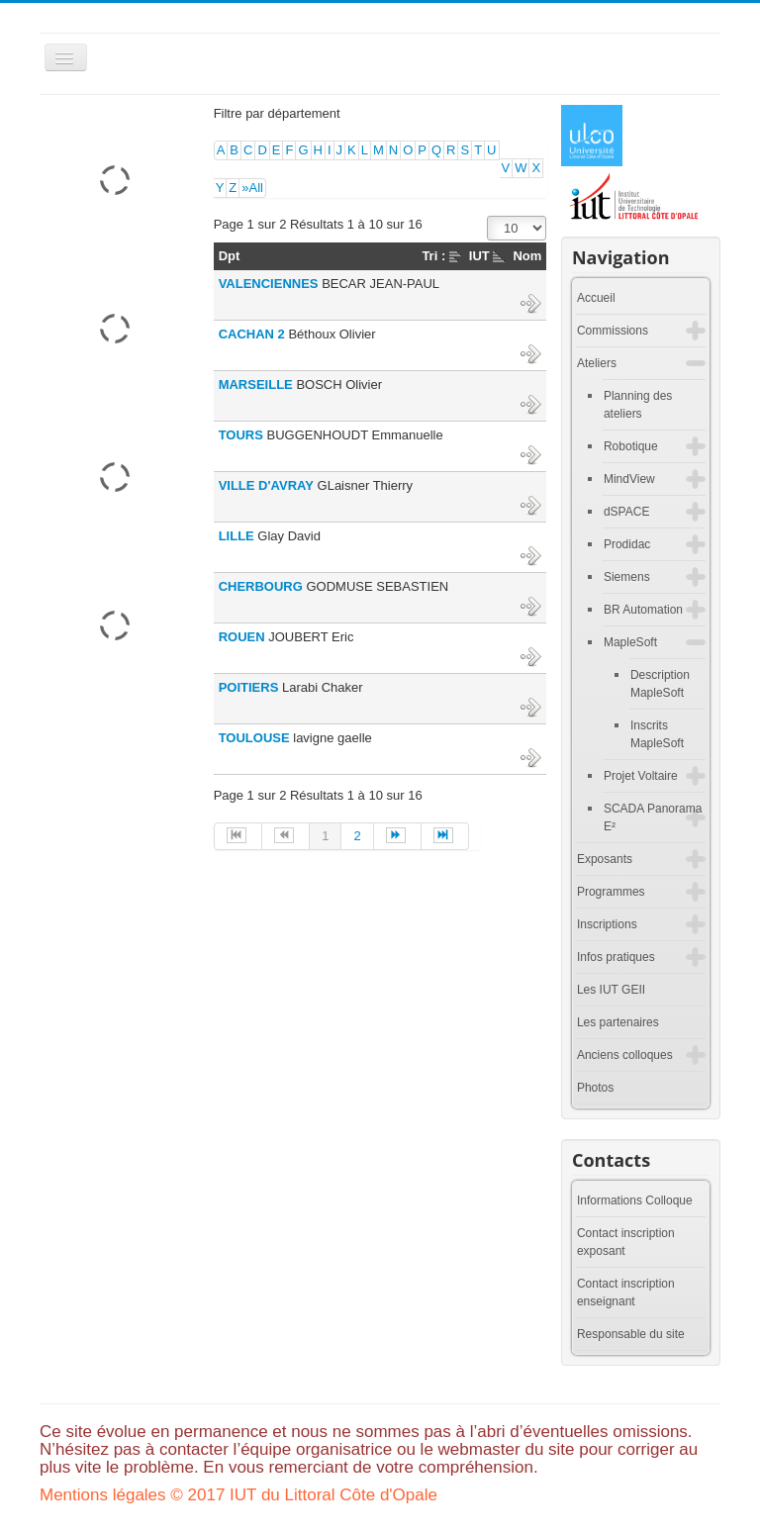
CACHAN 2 (252, 334)
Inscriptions (607, 924)
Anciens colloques (625, 1055)
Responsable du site (631, 1334)
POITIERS (249, 687)
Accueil (596, 298)
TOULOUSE (254, 737)
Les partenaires (618, 1022)
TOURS (241, 435)
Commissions (612, 330)
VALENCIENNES (269, 283)
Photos (595, 1088)
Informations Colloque (635, 1200)
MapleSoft (630, 642)
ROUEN (242, 636)
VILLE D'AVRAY (266, 485)
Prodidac (627, 544)
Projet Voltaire (641, 776)
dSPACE (626, 512)
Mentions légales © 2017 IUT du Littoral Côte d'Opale (238, 1495)
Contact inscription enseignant (626, 1292)
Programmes (611, 892)
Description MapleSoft (660, 684)
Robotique (631, 446)
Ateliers (597, 363)
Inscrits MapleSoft (657, 734)
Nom (527, 255)
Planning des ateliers (638, 405)
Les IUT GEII (611, 990)
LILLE (236, 535)
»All (252, 187)
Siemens (627, 577)
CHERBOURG (261, 586)
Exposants (604, 859)
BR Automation (643, 610)
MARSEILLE (256, 384)
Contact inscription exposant (626, 1242)
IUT (479, 255)
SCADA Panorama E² (653, 817)
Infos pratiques (616, 957)
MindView (629, 479)
